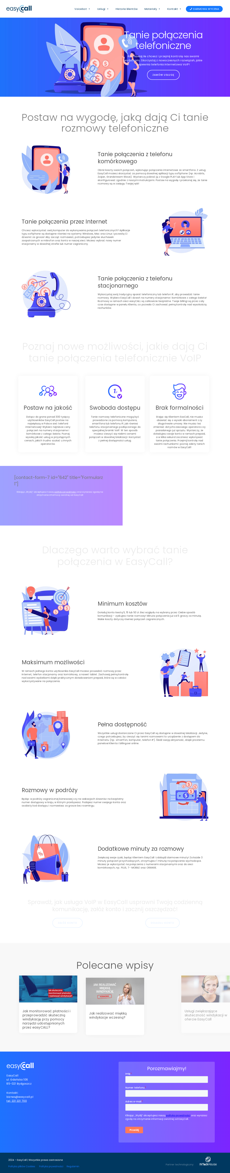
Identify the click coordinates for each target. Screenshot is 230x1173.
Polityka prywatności (51, 1165)
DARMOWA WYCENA (206, 9)
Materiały (153, 9)
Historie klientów (127, 9)
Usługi (103, 9)
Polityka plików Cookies (21, 1165)
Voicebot (82, 9)
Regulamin (73, 1165)
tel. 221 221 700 (16, 1100)
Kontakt (174, 9)
